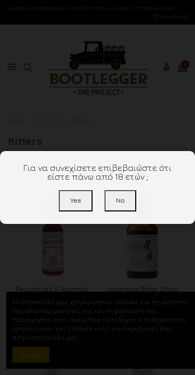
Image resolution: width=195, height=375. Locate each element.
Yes (75, 200)
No (120, 200)
